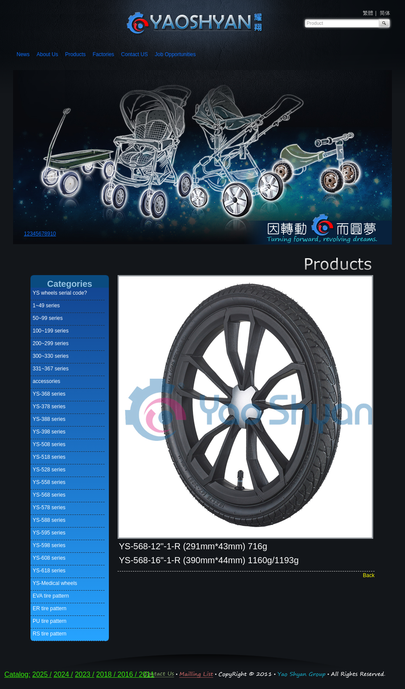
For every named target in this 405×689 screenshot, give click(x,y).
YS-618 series (49, 571)
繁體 (368, 13)
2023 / (84, 674)
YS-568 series (49, 495)
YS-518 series (49, 457)
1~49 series (46, 305)
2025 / (41, 674)
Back (369, 575)
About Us (47, 54)
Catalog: (17, 674)
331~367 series (50, 369)
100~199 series (50, 331)
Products (75, 54)
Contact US (134, 54)
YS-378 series (49, 406)
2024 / (63, 674)
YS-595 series (49, 533)
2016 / (128, 674)
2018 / (107, 674)
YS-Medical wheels (55, 583)
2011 (147, 674)
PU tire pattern (49, 621)
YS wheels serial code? (60, 293)
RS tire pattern (49, 634)
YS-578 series (49, 507)
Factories (103, 54)
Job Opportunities (175, 54)
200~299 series (50, 343)
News (23, 54)
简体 (385, 13)
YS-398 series (49, 432)
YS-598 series (49, 545)
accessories (46, 381)
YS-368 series (49, 394)
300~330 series (50, 356)
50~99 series (48, 318)
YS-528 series (49, 470)
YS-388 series (49, 419)
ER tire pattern (49, 608)
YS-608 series (49, 558)
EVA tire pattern (51, 596)
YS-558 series (49, 482)
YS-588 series (49, 520)
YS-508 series (49, 444)
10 (53, 234)
